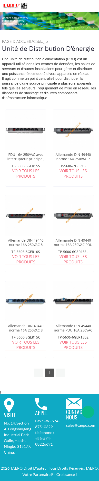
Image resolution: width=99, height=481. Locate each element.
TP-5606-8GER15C (25, 337)
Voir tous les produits (26, 173)
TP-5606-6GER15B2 (73, 337)
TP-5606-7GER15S (73, 166)
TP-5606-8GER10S (25, 251)
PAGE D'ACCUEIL (17, 41)
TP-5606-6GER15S (25, 166)
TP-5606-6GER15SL (73, 251)
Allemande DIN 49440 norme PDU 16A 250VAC (73, 328)
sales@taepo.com (80, 425)
